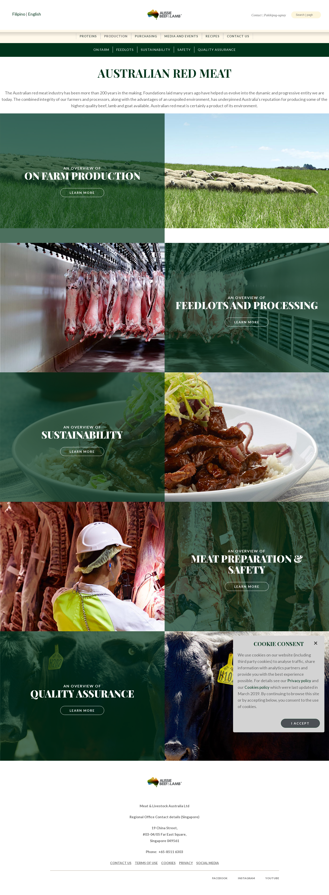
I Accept (300, 723)
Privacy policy (299, 680)
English (34, 13)
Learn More (82, 193)
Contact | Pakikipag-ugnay (268, 15)
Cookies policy (257, 686)
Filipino (18, 13)
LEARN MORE (246, 587)
